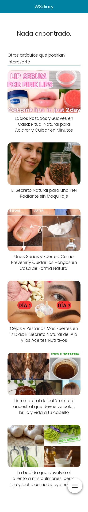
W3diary (44, 6)
